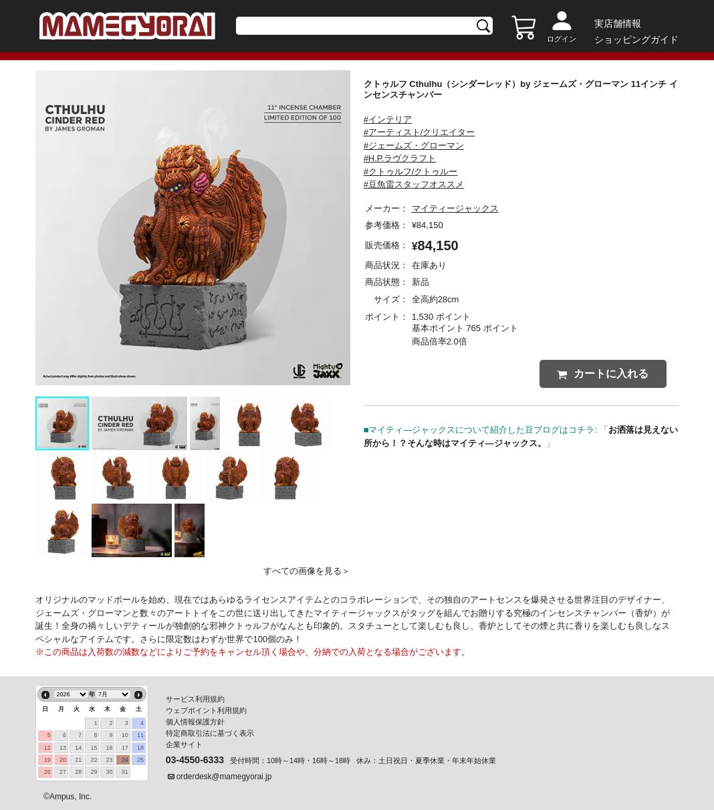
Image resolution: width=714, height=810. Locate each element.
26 (47, 772)
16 (109, 747)
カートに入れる (602, 373)
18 (140, 747)
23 (109, 759)
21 (78, 759)
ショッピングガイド (636, 39)
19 (47, 759)
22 (93, 759)
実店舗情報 (617, 23)
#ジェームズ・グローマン (414, 145)
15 (93, 747)
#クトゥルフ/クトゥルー (411, 172)
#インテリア (388, 119)
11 (140, 735)
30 (109, 772)
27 (63, 772)
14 (78, 747)
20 (63, 759)
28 (78, 772)
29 (93, 772)
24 (125, 759)
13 (63, 747)
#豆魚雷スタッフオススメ (414, 184)
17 (125, 747)
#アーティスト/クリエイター (419, 132)
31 (125, 772)
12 (47, 747)
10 (125, 735)
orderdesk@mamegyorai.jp (224, 776)
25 (140, 759)
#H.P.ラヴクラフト (400, 158)
